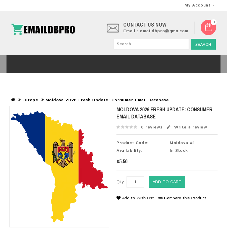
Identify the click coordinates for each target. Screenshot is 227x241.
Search (203, 45)
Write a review (187, 127)
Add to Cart (167, 182)
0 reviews (151, 127)
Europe (30, 100)
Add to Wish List (135, 198)
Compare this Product (182, 198)
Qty (120, 182)
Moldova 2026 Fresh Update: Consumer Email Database (107, 100)
